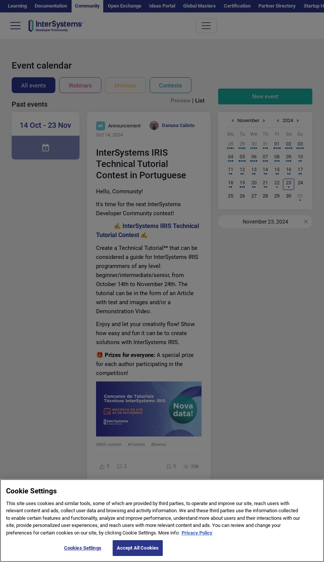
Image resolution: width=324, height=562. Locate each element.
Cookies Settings (82, 551)
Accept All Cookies (138, 551)
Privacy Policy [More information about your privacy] (197, 535)
